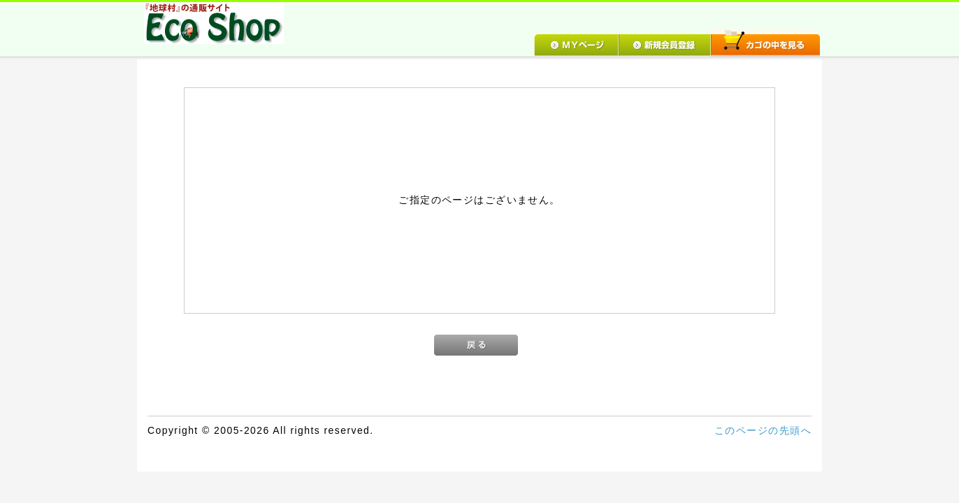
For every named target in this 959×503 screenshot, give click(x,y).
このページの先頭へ (763, 430)
